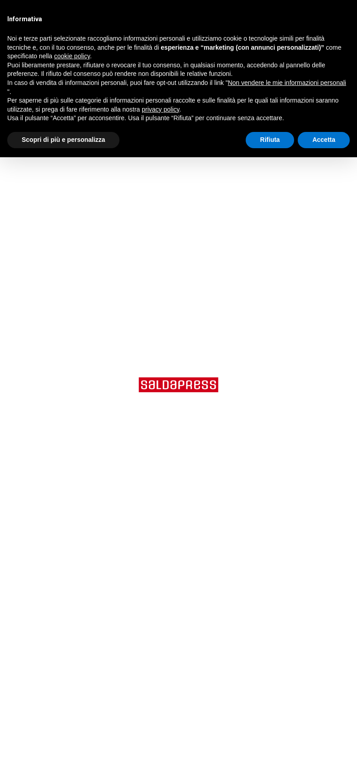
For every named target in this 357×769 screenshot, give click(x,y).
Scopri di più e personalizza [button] (63, 139)
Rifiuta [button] (270, 139)
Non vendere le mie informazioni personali (287, 82)
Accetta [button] (323, 139)
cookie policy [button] (72, 56)
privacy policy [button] (160, 109)
